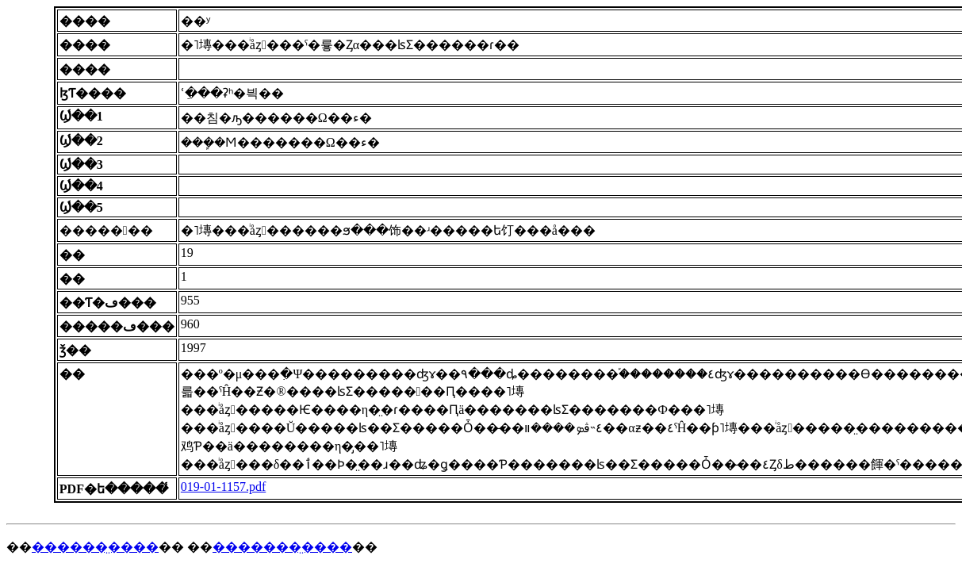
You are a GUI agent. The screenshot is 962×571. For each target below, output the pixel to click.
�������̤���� (282, 547)
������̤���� (95, 547)
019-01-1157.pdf (223, 486)
